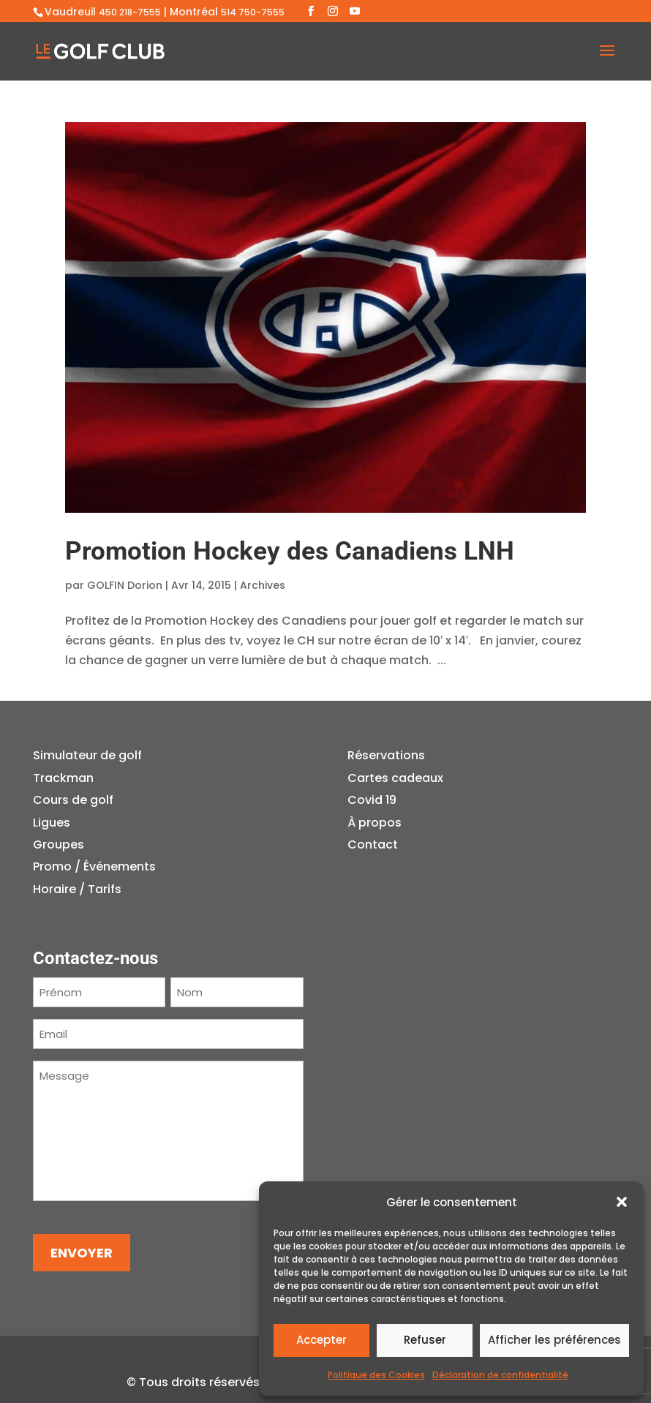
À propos (374, 822)
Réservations (386, 755)
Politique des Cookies (376, 1375)
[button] (621, 1202)
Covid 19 (371, 799)
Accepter (321, 1339)
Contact (372, 844)
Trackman (63, 778)
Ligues (51, 822)
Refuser (425, 1339)
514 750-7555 (253, 12)
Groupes (58, 844)
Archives (262, 585)
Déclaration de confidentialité (500, 1375)
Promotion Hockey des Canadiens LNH (289, 551)
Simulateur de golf (87, 755)
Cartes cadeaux (395, 778)
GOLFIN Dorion (124, 585)
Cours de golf (73, 799)
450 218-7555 (130, 12)
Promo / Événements (94, 866)
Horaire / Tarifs (77, 889)
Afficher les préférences (554, 1339)
